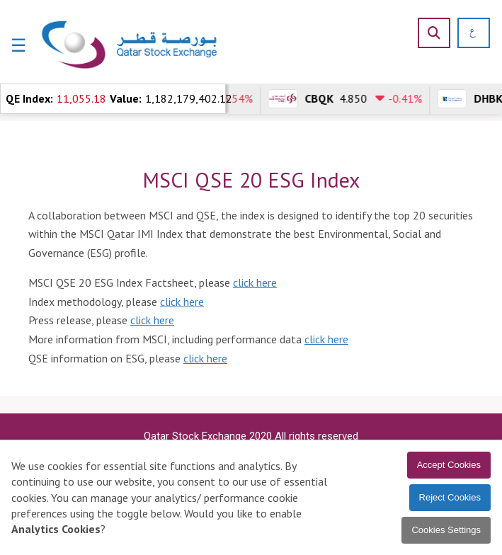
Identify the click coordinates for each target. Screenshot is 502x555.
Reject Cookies (450, 497)
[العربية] (467, 33)
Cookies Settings (446, 530)
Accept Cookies (449, 464)
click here (255, 282)
